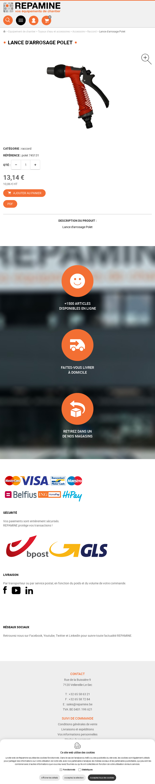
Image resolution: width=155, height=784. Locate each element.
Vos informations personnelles (77, 734)
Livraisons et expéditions (77, 729)
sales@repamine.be (79, 704)
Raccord (92, 31)
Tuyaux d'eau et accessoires (54, 31)
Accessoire (78, 31)
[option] (77, 96)
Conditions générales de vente (77, 724)
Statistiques (87, 769)
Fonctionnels (69, 769)
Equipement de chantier (21, 31)
